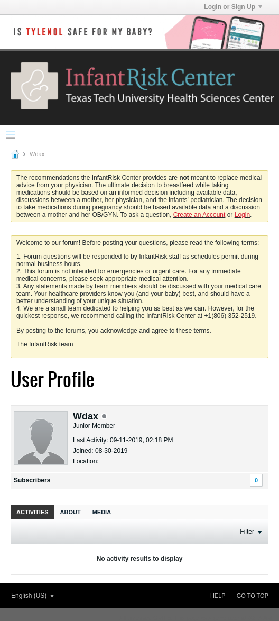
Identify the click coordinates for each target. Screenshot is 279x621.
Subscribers (32, 480)
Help (218, 595)
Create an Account (199, 214)
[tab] (32, 512)
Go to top (252, 595)
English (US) (32, 595)
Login (242, 214)
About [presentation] (70, 512)
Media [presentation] (101, 512)
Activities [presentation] (32, 512)
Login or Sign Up (233, 7)
